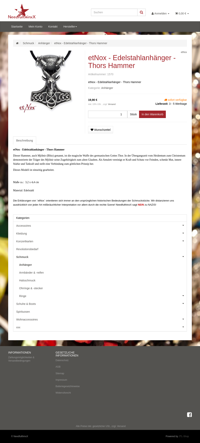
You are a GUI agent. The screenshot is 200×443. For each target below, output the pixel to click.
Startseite (17, 26)
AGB (58, 366)
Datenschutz (62, 360)
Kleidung (101, 233)
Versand (111, 104)
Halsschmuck (27, 280)
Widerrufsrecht (63, 392)
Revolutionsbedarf (27, 249)
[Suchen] (114, 12)
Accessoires (101, 225)
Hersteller (70, 26)
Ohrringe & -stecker (31, 288)
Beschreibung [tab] (24, 140)
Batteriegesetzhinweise (68, 386)
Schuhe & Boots (101, 303)
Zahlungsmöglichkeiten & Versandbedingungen (21, 359)
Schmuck (101, 256)
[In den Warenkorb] (152, 114)
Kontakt (52, 26)
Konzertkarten (101, 240)
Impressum (61, 380)
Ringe (103, 295)
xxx (101, 326)
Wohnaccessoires (101, 319)
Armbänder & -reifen (31, 272)
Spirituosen (23, 311)
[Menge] (107, 114)
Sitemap (60, 373)
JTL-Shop (184, 436)
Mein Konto (35, 26)
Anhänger (107, 87)
